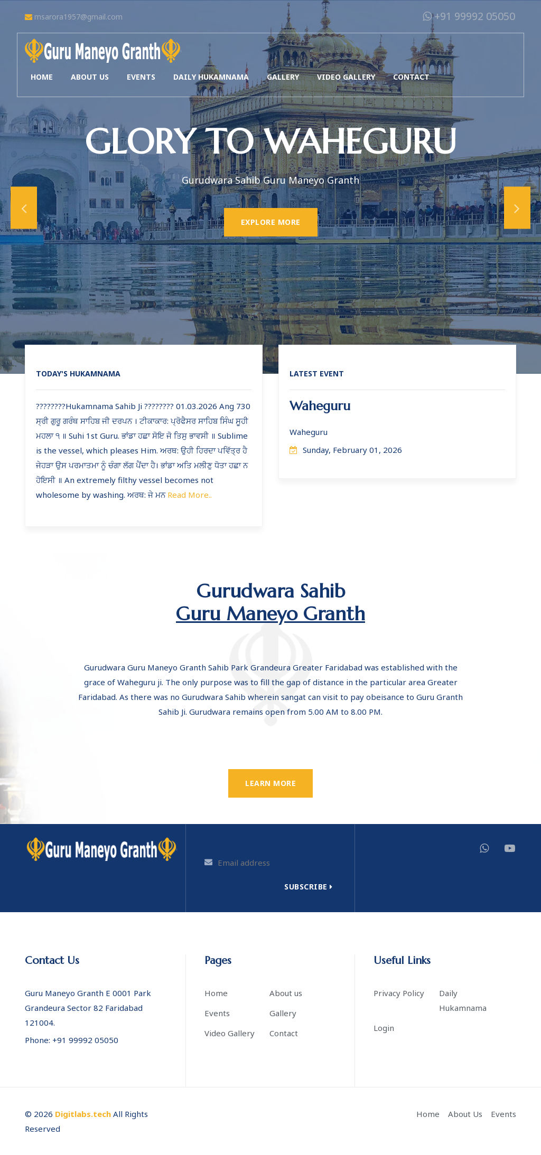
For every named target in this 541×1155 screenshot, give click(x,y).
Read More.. (189, 494)
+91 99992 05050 (469, 16)
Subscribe (308, 887)
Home (42, 77)
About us (90, 77)
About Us (465, 1114)
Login (384, 1028)
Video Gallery (346, 77)
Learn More (270, 783)
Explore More (271, 222)
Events (141, 77)
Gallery (283, 77)
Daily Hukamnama (211, 77)
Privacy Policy (399, 993)
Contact (411, 77)
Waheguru (320, 406)
